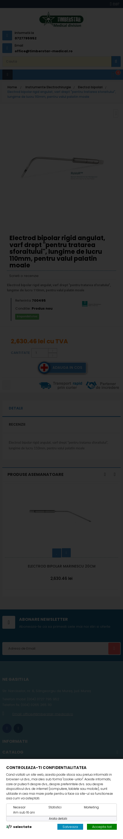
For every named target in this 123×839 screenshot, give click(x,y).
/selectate (19, 826)
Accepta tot (102, 826)
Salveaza (70, 826)
